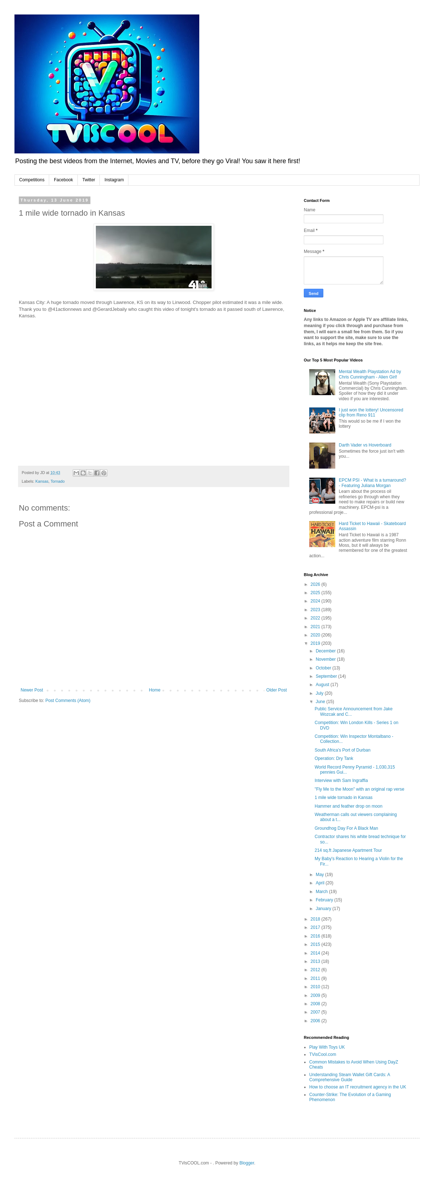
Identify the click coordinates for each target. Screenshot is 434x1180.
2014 (316, 953)
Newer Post (32, 690)
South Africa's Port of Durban (342, 750)
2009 (316, 995)
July (320, 693)
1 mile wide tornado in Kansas (344, 797)
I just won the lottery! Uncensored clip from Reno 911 (371, 412)
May (320, 874)
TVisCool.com (322, 1054)
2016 (316, 936)
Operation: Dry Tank (334, 758)
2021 (316, 626)
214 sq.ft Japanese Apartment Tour (348, 850)
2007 (316, 1012)
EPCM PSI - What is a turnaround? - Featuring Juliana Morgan (372, 483)
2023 (316, 609)
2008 (316, 1003)
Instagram (114, 179)
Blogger (246, 1163)
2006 (316, 1020)
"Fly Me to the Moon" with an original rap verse (359, 789)
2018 (316, 919)
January (324, 908)
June (321, 701)
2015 (316, 944)
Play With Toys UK (327, 1047)
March (322, 891)
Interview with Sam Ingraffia (341, 780)
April (321, 882)
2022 (316, 618)
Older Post (276, 690)
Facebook (63, 179)
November (326, 659)
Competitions (31, 179)
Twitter (88, 179)
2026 (316, 584)
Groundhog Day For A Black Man (346, 828)
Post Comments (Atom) (67, 700)
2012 (316, 969)
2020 (316, 635)
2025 (316, 592)
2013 (316, 961)
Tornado (58, 481)
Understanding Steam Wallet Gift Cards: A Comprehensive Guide (349, 1077)
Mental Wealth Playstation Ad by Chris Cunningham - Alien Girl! (370, 374)
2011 (316, 978)
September (327, 676)
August (323, 684)
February (325, 899)
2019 (316, 643)
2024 (316, 601)
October (324, 668)
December (326, 651)
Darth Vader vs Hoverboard (365, 445)
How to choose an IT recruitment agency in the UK (357, 1087)
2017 (316, 927)
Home (155, 690)
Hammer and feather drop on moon (348, 806)
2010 (316, 986)
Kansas (41, 481)
